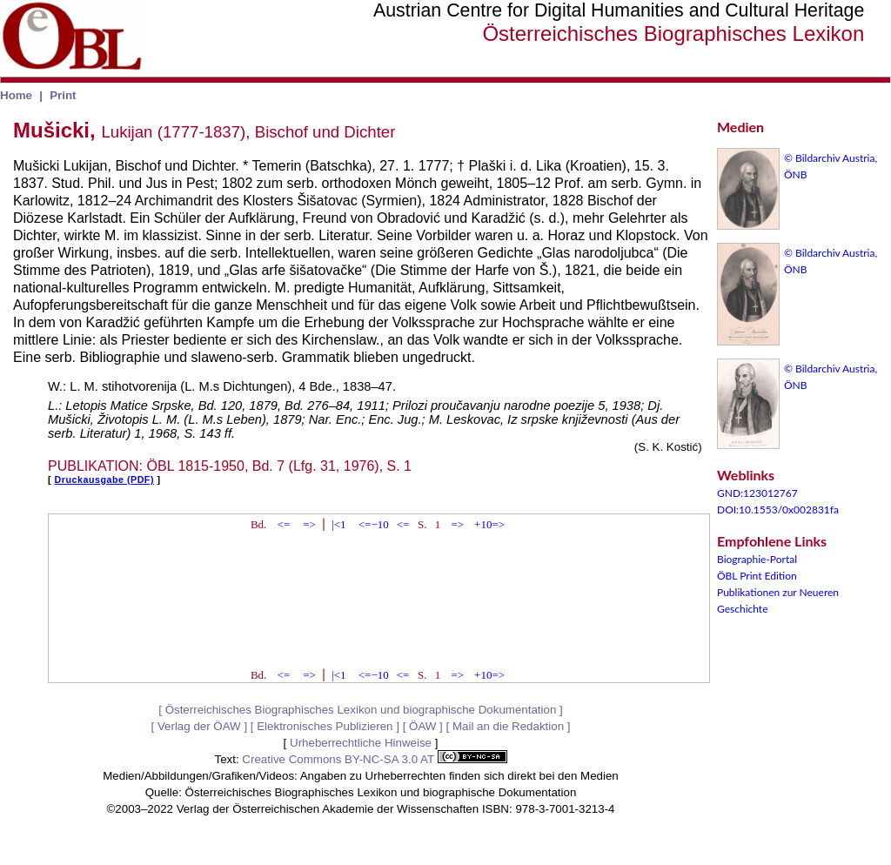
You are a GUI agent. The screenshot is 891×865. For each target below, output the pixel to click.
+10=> (489, 524)
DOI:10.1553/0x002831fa (778, 509)
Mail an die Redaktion (508, 726)
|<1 (338, 524)
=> (309, 524)
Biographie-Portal (757, 559)
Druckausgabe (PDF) (104, 479)
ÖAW (422, 726)
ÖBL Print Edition (757, 575)
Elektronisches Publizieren (324, 726)
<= (284, 524)
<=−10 (373, 524)
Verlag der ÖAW (199, 726)
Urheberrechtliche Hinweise (361, 742)
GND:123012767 (757, 493)
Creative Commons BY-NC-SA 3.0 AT (374, 759)
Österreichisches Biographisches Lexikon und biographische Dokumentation (361, 709)
